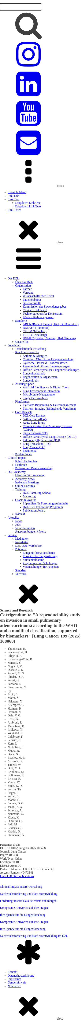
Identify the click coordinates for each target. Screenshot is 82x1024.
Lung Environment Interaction (41, 391)
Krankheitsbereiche (27, 352)
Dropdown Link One (27, 202)
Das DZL (13, 278)
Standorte (21, 320)
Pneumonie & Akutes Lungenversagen (46, 366)
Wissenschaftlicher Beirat (38, 296)
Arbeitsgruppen (24, 384)
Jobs (17, 524)
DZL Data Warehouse (28, 545)
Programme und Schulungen (40, 563)
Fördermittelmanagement (38, 317)
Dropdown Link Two (28, 206)
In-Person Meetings (27, 482)
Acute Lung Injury (34, 422)
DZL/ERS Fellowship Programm (43, 507)
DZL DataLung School (37, 493)
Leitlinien (21, 464)
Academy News (25, 479)
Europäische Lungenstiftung (40, 556)
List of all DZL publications (17, 876)
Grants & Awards (25, 500)
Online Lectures (25, 485)
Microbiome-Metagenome (39, 394)
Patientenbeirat (32, 299)
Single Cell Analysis (35, 398)
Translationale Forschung (30, 348)
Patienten (21, 549)
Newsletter (21, 542)
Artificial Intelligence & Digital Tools (46, 387)
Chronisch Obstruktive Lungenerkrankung (48, 359)
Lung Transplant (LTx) (36, 443)
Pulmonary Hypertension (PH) (41, 440)
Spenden (20, 570)
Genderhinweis (17, 982)
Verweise (20, 573)
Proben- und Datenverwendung (34, 468)
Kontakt (20, 514)
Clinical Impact (17, 457)
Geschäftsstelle (32, 303)
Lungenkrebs (31, 380)
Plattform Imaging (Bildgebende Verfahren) (49, 408)
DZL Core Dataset (34, 415)
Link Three (14, 209)
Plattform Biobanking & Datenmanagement (49, 405)
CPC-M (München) (35, 331)
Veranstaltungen (25, 528)
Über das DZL (24, 282)
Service (12, 535)
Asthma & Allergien (35, 355)
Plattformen (22, 401)
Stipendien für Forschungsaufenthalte (45, 503)
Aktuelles (13, 517)
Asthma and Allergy (35, 419)
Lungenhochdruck (34, 373)
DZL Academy (17, 471)
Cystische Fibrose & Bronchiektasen (45, 363)
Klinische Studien (26, 461)
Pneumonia (29, 450)
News (18, 521)
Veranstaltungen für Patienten (41, 566)
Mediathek (21, 538)
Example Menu (17, 192)
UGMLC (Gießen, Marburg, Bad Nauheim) (49, 338)
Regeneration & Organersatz (40, 376)
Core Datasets (23, 412)
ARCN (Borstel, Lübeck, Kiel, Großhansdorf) (51, 324)
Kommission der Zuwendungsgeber (44, 306)
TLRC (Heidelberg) (35, 334)
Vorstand (28, 292)
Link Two (13, 199)
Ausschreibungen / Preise (30, 531)
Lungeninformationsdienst (39, 552)
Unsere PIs (21, 341)
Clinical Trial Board (35, 310)
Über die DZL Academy (29, 475)
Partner (27, 289)
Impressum (14, 979)
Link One (13, 195)
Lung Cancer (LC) (34, 447)
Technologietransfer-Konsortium (42, 313)
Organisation (23, 285)
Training (20, 489)
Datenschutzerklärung (21, 975)
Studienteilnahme (33, 559)
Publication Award (34, 510)
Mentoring (29, 496)
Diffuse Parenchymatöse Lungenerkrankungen (51, 369)
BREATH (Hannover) (36, 327)
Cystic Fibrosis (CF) (35, 433)
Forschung (14, 345)
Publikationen (23, 454)
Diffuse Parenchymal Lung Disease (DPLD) (49, 436)
